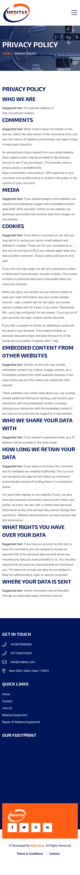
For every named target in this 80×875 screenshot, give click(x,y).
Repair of (21, 722)
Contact (7, 701)
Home (6, 53)
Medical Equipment (14, 715)
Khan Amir (37, 845)
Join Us (7, 708)
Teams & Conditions (30, 853)
